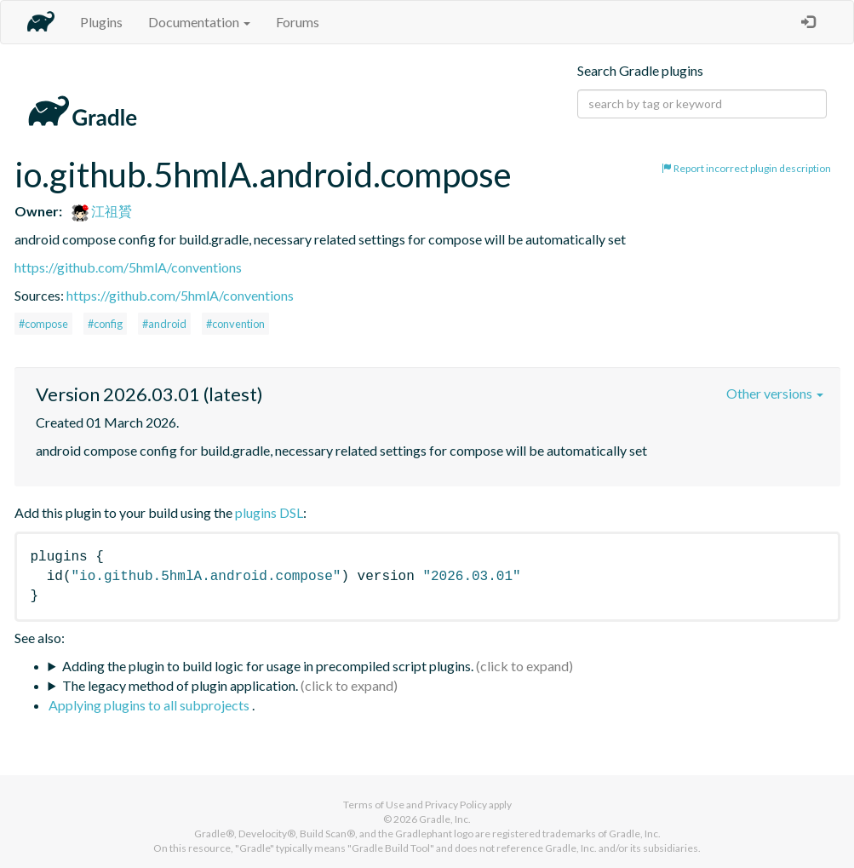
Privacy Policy (456, 804)
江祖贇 (102, 211)
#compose (43, 324)
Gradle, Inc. (445, 819)
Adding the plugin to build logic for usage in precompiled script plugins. (267, 666)
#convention (235, 324)
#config (105, 324)
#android (164, 324)
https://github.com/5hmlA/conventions (128, 267)
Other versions (774, 393)
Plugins (101, 22)
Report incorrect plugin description (746, 168)
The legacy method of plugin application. (180, 685)
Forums (297, 22)
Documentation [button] (199, 22)
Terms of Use (373, 804)
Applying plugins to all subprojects (150, 705)
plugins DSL (269, 512)
